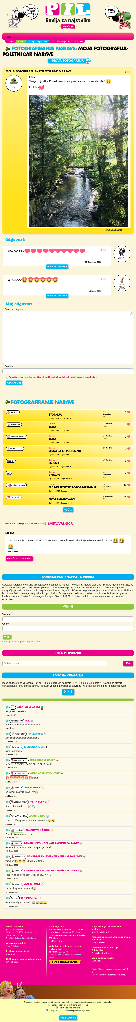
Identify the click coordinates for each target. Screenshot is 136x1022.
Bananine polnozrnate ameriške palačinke (53, 843)
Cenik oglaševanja (65, 962)
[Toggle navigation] (9, 36)
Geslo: (5, 623)
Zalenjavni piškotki (39, 830)
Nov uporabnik (10, 641)
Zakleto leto (39, 816)
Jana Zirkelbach (13, 946)
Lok (29, 721)
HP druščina (37, 734)
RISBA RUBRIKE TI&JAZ (44, 760)
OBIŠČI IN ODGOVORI (19, 558)
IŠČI (128, 663)
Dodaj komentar (57, 267)
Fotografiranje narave (40, 48)
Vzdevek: (7, 614)
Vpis (6, 637)
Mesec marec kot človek (46, 773)
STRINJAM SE (68, 1018)
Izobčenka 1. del (36, 747)
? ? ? (68, 692)
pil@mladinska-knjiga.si (25, 938)
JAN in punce (34, 788)
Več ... (68, 509)
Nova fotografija (68, 61)
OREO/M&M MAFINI (30, 707)
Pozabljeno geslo (31, 641)
